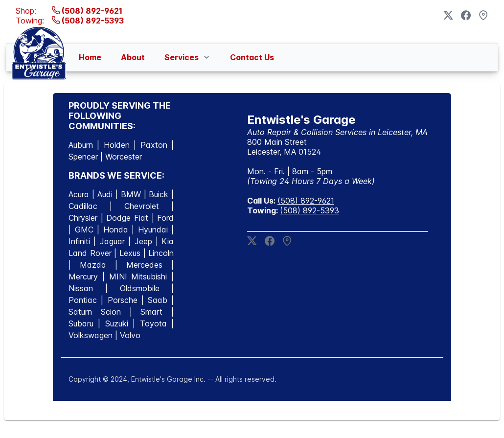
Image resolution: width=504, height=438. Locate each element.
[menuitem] (90, 57)
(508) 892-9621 (87, 11)
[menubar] (176, 57)
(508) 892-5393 (88, 20)
